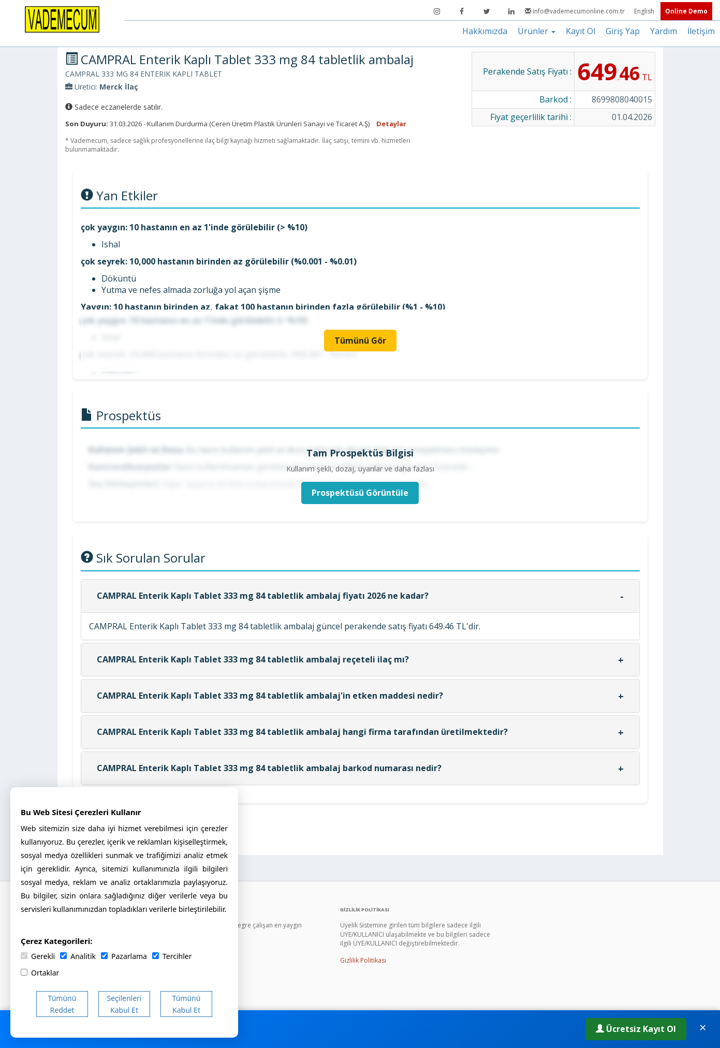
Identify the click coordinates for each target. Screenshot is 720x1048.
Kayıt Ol (580, 31)
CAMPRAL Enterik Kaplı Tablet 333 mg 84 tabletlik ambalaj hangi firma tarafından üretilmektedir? (302, 731)
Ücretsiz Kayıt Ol (636, 1029)
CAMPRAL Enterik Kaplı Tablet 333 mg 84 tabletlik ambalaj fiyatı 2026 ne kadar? (263, 595)
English (645, 11)
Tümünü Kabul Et (186, 1004)
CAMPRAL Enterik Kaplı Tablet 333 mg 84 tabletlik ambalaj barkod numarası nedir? (269, 768)
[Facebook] (461, 11)
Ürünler (536, 31)
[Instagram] (436, 11)
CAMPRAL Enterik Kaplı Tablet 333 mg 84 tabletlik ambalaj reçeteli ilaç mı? (253, 659)
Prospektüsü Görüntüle (360, 492)
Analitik (78, 956)
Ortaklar (40, 973)
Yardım (663, 31)
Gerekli (38, 956)
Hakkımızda (484, 31)
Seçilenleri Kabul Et (124, 1004)
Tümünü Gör (360, 340)
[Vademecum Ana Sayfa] (62, 18)
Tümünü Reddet (62, 1004)
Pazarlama (124, 956)
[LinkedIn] (511, 11)
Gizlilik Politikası (363, 960)
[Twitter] (486, 11)
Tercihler (172, 956)
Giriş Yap (623, 31)
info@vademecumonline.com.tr (575, 11)
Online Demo (686, 11)
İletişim (701, 31)
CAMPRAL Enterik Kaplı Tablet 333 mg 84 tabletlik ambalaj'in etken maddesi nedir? (270, 695)
